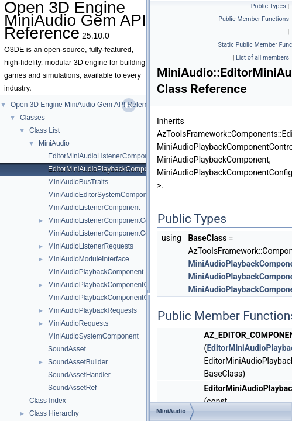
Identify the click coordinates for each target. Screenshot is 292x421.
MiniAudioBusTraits (78, 182)
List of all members (262, 57)
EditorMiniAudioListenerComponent (103, 156)
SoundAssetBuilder (78, 362)
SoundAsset (67, 349)
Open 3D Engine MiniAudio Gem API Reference (85, 105)
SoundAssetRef (72, 388)
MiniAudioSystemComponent (93, 336)
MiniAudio (54, 143)
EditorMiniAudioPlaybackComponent (105, 169)
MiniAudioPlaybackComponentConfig (106, 285)
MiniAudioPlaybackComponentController (111, 298)
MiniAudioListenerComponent (94, 207)
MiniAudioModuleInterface (88, 259)
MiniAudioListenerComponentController (109, 233)
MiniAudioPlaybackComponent (95, 272)
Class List (44, 130)
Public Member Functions (253, 19)
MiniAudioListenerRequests (90, 246)
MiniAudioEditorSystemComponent (102, 195)
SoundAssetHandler (79, 375)
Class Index (47, 400)
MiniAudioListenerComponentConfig (104, 220)
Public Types (268, 6)
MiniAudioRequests (78, 323)
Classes (32, 117)
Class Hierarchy (54, 413)
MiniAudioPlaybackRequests (92, 310)
